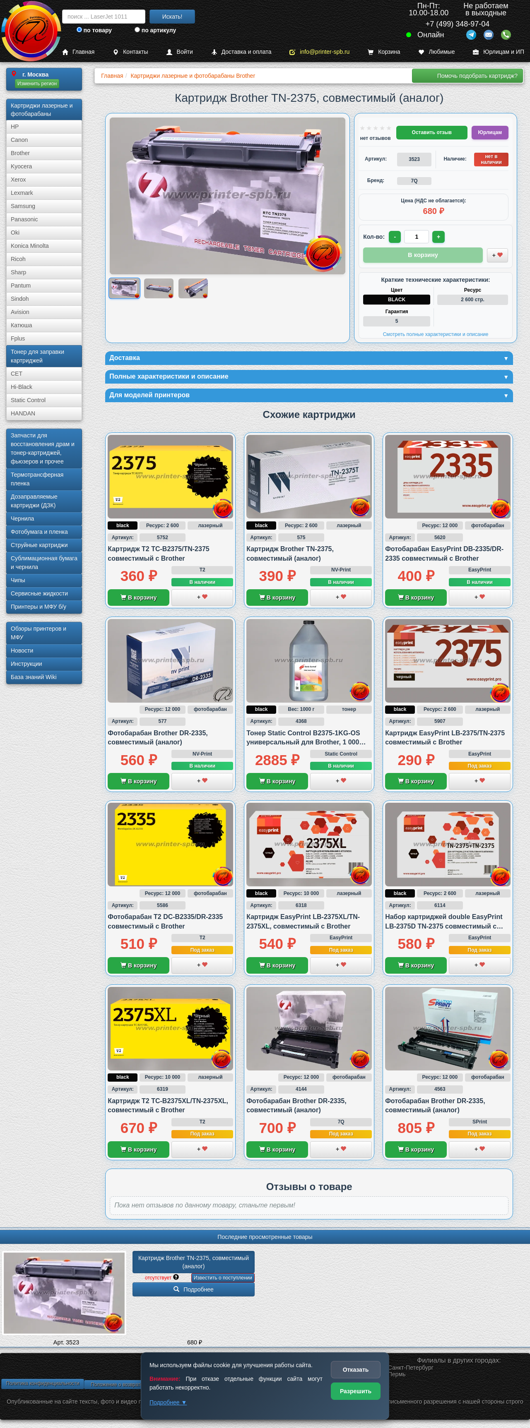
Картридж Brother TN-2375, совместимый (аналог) (194, 1264)
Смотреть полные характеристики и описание (436, 333)
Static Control (28, 400)
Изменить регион (37, 83)
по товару (94, 30)
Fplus (18, 338)
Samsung (23, 206)
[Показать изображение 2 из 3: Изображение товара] (158, 288)
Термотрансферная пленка (37, 479)
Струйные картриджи (39, 545)
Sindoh (20, 298)
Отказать (356, 1369)
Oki (15, 232)
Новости (22, 650)
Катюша (21, 325)
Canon (19, 140)
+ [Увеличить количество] (440, 236)
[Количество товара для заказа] (417, 236)
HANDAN (23, 413)
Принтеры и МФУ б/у (38, 606)
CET (16, 373)
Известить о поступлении (223, 1280)
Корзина (384, 52)
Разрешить (355, 1391)
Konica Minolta (30, 245)
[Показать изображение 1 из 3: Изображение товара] (124, 288)
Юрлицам (490, 132)
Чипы (18, 580)
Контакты (130, 52)
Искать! (172, 16)
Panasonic (24, 219)
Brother (20, 153)
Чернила (22, 518)
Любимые (436, 52)
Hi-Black (21, 387)
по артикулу (155, 30)
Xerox (18, 179)
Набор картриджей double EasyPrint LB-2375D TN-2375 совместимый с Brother (443, 928)
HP (15, 126)
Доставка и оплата (241, 52)
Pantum (21, 285)
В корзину (138, 600)
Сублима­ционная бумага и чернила (44, 562)
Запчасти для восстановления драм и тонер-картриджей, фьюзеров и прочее (43, 448)
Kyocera (21, 166)
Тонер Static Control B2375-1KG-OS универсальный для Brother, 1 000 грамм (303, 744)
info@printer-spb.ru (319, 52)
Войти (179, 52)
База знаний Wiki (34, 677)
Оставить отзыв (432, 132)
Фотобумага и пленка (39, 531)
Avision (20, 312)
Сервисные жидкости (39, 593)
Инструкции (26, 663)
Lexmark (22, 193)
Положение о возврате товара (125, 1387)
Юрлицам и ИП (498, 52)
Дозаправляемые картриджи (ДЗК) (34, 501)
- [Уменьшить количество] (396, 236)
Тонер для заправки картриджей (37, 356)
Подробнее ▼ (168, 1402)
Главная (78, 52)
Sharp (18, 272)
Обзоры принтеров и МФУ (38, 633)
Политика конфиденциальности (42, 1386)
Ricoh (18, 259)
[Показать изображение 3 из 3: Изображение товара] (193, 288)
